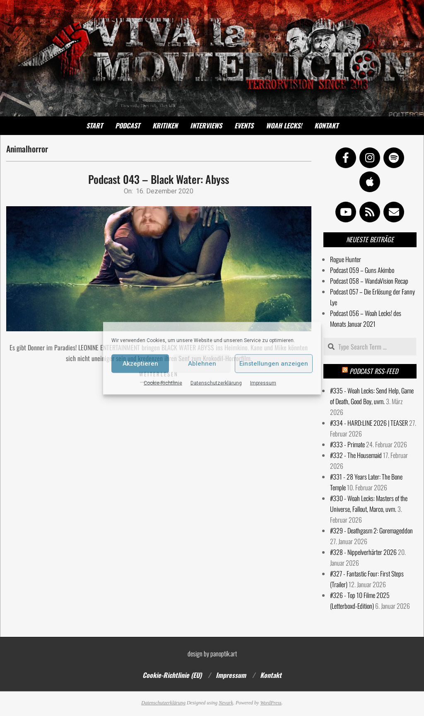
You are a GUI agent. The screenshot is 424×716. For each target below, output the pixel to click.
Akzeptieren (140, 363)
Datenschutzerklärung (216, 383)
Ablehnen (202, 363)
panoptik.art (223, 653)
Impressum (263, 383)
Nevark (226, 703)
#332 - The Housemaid (356, 455)
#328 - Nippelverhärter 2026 (363, 552)
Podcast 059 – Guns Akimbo (362, 270)
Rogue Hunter (345, 259)
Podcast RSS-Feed (373, 371)
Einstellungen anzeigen (273, 363)
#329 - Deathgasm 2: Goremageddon (371, 530)
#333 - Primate (347, 444)
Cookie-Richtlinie (163, 383)
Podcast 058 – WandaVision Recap (369, 281)
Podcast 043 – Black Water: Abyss (158, 179)
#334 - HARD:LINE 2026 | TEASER (369, 423)
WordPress (270, 703)
